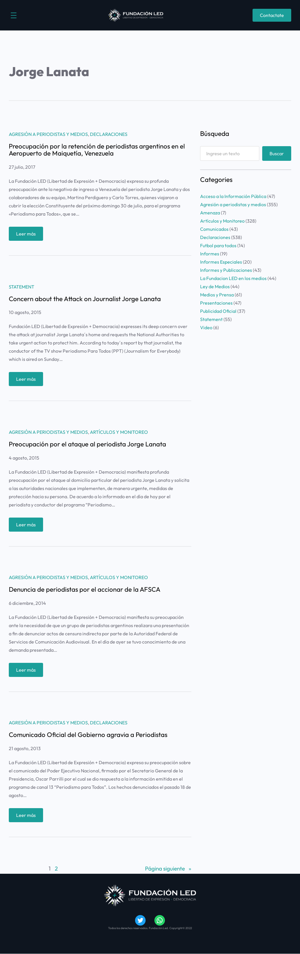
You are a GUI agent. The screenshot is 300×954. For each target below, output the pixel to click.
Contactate (272, 15)
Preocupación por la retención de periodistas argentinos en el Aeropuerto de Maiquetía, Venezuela (97, 150)
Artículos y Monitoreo (119, 432)
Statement (21, 287)
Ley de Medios (215, 286)
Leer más (27, 235)
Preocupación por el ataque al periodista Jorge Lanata (88, 444)
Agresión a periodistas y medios (48, 134)
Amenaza (210, 213)
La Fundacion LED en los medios (233, 278)
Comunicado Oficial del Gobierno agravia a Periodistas (89, 734)
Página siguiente (167, 869)
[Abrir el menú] (13, 15)
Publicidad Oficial (218, 311)
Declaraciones (108, 134)
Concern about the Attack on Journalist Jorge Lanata (86, 299)
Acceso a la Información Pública (233, 196)
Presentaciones (216, 303)
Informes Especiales (221, 262)
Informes (209, 254)
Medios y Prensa (217, 295)
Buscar (277, 153)
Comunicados (214, 229)
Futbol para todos (218, 245)
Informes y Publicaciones (226, 270)
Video (206, 327)
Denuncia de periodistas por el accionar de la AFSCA (86, 589)
